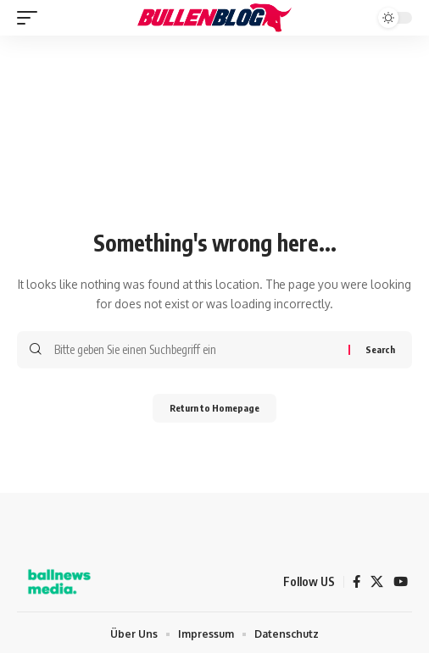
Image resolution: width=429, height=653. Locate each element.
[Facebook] (356, 582)
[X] (376, 582)
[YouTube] (400, 582)
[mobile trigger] (31, 18)
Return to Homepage (214, 407)
